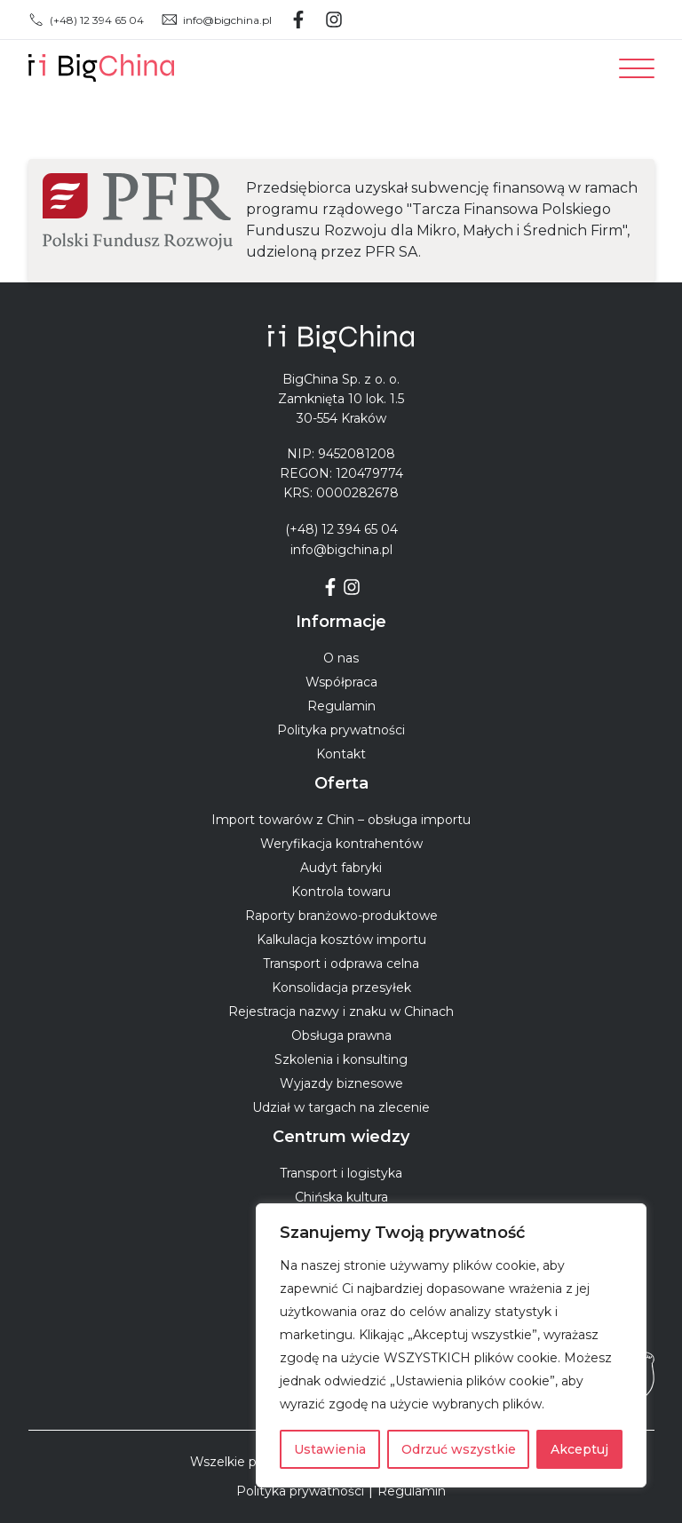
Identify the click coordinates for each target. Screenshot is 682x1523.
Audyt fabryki (341, 868)
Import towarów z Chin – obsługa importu (341, 820)
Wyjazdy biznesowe (341, 1083)
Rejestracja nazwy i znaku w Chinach (341, 1011)
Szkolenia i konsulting (341, 1059)
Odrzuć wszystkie (458, 1449)
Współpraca (341, 682)
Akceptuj (579, 1449)
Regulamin (341, 706)
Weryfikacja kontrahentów (341, 844)
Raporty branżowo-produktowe (341, 916)
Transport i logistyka (341, 1173)
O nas (341, 658)
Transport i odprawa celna (341, 964)
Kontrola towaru (341, 892)
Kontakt (341, 754)
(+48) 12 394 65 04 (86, 20)
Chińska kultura (341, 1197)
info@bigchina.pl (217, 20)
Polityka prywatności (341, 730)
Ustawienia (330, 1449)
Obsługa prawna (341, 1035)
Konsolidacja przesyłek (341, 988)
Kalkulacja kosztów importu (341, 940)
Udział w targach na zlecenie (341, 1107)
